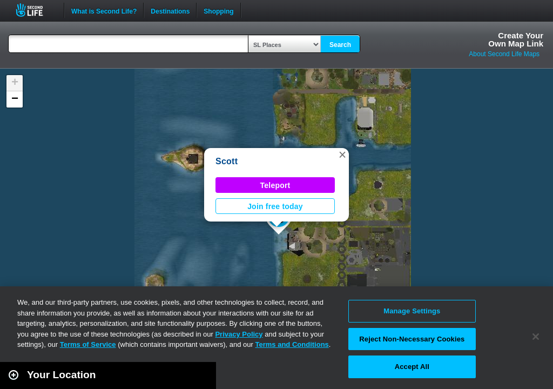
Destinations (170, 10)
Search (340, 45)
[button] (342, 154)
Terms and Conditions (292, 344)
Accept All (412, 367)
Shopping (218, 10)
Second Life (35, 10)
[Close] (536, 336)
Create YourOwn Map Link (515, 39)
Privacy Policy (238, 334)
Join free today (275, 206)
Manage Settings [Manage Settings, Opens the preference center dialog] (411, 311)
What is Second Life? (104, 10)
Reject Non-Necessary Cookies (411, 339)
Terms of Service (88, 344)
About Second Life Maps (504, 54)
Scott (226, 161)
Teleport (275, 185)
